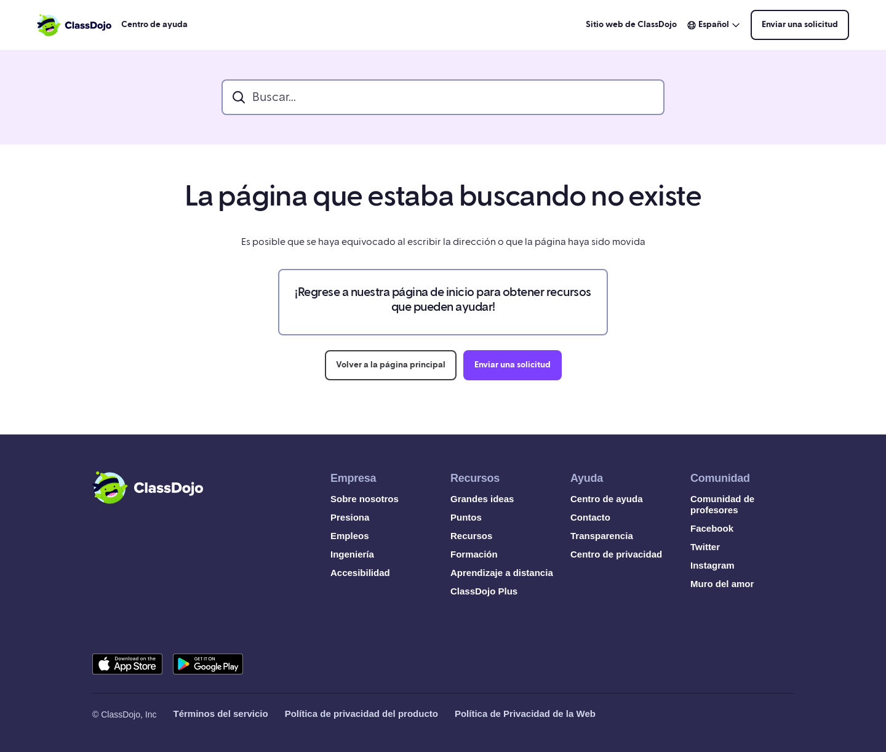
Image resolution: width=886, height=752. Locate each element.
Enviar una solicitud (800, 24)
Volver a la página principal (390, 365)
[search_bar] (443, 97)
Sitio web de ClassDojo (631, 24)
